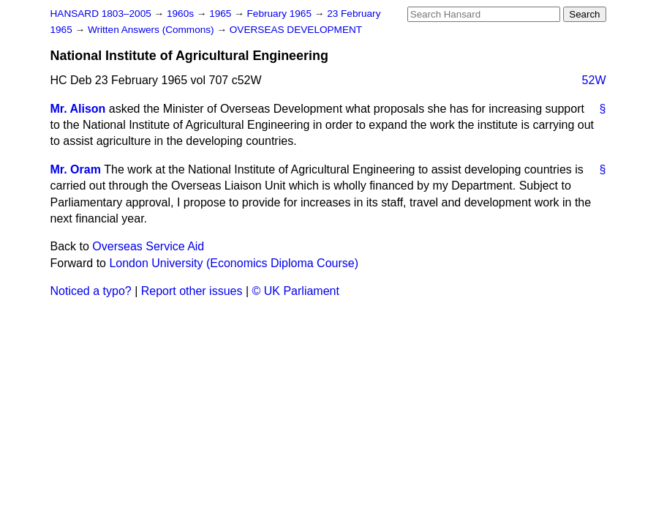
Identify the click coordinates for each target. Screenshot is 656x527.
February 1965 (280, 13)
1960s (182, 13)
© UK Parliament (295, 291)
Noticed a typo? (91, 291)
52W (594, 80)
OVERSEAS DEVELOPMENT (296, 29)
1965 (221, 13)
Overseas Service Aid (148, 246)
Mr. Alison (78, 108)
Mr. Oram (75, 169)
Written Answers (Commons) (152, 29)
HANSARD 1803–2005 (100, 13)
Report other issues (192, 291)
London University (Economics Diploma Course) (233, 263)
